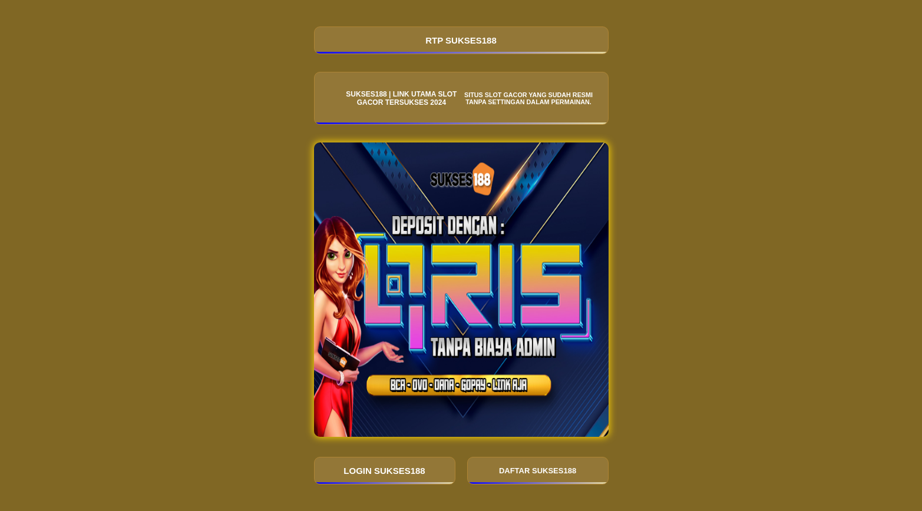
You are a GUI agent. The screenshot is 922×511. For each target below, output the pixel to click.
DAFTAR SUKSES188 (537, 470)
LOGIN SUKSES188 (384, 471)
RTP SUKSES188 (461, 40)
